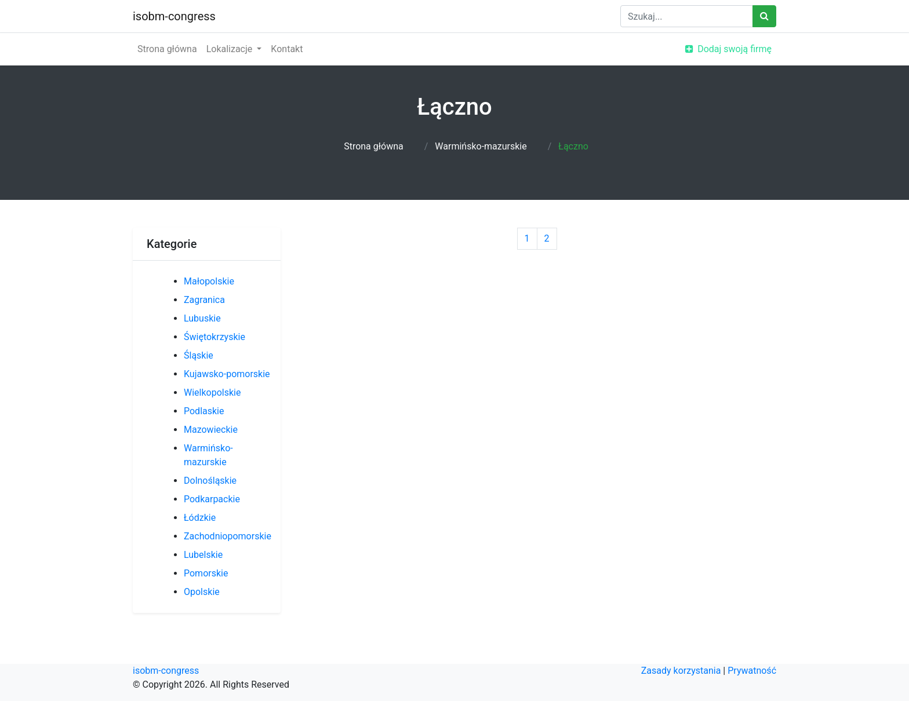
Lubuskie (202, 318)
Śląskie (198, 355)
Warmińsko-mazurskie (480, 146)
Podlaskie (204, 411)
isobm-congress (174, 16)
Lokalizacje (230, 48)
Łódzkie (200, 517)
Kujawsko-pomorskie (227, 373)
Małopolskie (209, 281)
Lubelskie (203, 554)
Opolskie (202, 591)
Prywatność (752, 670)
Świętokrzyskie (214, 336)
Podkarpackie (212, 499)
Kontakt (287, 48)
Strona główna (167, 48)
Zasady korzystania (681, 670)
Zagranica (204, 299)
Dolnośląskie (210, 480)
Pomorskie (206, 573)
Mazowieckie (211, 429)
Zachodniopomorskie (227, 536)
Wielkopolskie (212, 392)
